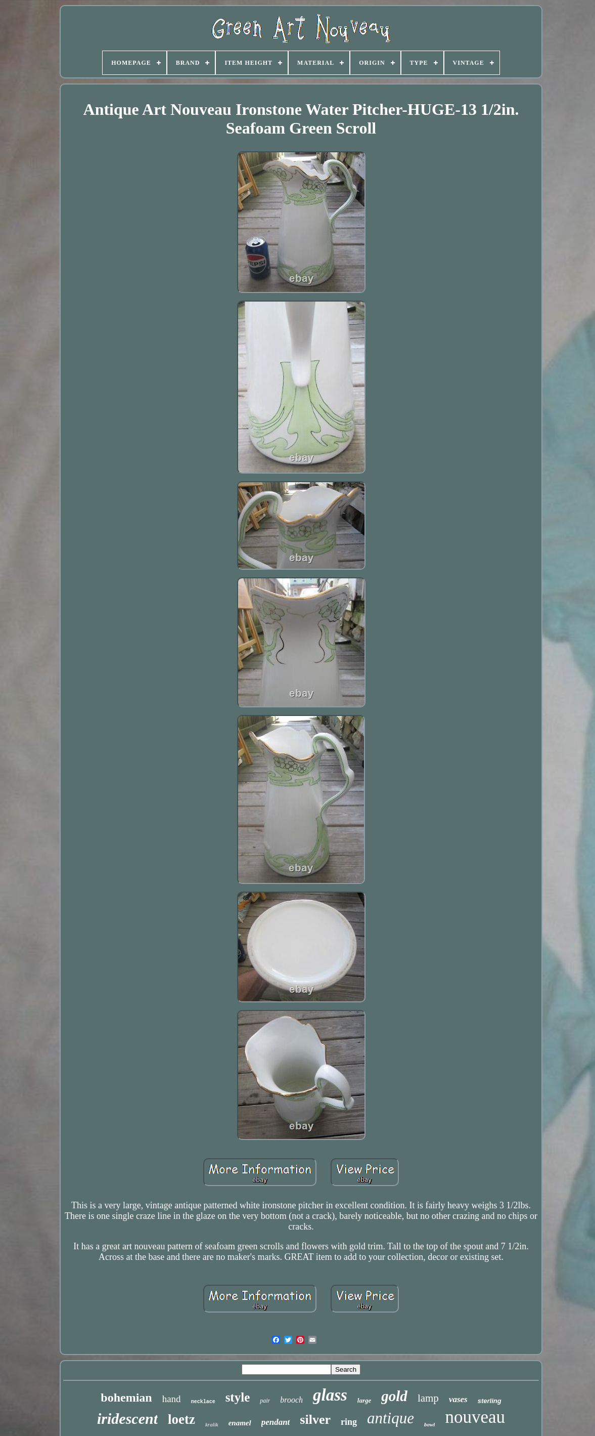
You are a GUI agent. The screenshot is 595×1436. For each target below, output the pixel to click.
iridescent (127, 1418)
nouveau (475, 1417)
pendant (275, 1422)
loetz (181, 1419)
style (237, 1397)
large (364, 1400)
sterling (489, 1401)
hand (171, 1398)
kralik (211, 1424)
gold (394, 1396)
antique (390, 1418)
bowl (429, 1424)
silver (315, 1419)
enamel (239, 1423)
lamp (428, 1398)
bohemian (126, 1397)
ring (349, 1422)
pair (265, 1400)
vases (458, 1399)
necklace (203, 1402)
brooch (291, 1400)
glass (330, 1395)
